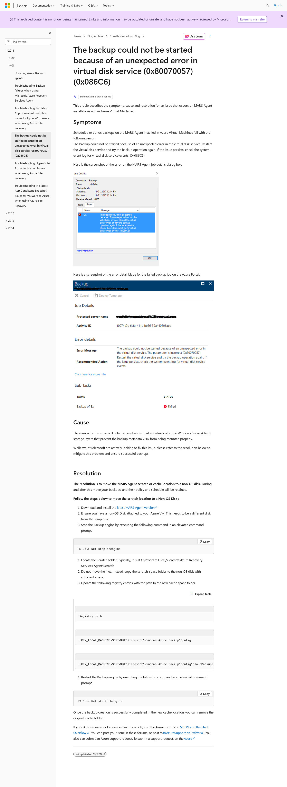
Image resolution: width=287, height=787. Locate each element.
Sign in (278, 5)
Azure (188, 738)
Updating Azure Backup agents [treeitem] (29, 75)
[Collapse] (50, 33)
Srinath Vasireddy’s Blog (125, 36)
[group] (143, 635)
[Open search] (268, 5)
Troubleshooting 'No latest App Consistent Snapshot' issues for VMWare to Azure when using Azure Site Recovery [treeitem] (32, 196)
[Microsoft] (7, 5)
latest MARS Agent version (136, 507)
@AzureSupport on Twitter (182, 732)
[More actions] (210, 36)
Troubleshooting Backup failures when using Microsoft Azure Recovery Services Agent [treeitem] (31, 93)
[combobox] (28, 41)
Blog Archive (95, 36)
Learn (77, 36)
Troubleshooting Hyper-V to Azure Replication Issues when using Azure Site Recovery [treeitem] (32, 170)
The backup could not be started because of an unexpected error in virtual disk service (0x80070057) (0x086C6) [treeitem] (32, 145)
